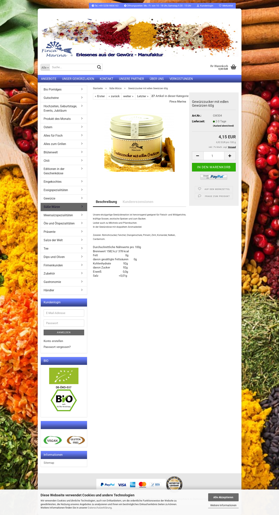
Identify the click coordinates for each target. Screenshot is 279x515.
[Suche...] (45, 67)
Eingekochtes (53, 181)
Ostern (48, 127)
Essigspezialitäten (56, 190)
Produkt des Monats (57, 119)
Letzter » (143, 96)
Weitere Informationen (223, 505)
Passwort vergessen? (57, 347)
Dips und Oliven (54, 257)
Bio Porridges (53, 89)
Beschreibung (106, 202)
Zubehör (49, 273)
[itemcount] (213, 155)
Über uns (157, 79)
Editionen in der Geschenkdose (54, 171)
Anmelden (64, 332)
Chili (47, 161)
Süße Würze (52, 207)
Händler (49, 290)
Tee (46, 248)
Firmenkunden (53, 265)
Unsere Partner (131, 79)
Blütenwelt (51, 152)
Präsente (49, 232)
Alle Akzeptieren (223, 497)
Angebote (48, 79)
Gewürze (49, 198)
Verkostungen (181, 79)
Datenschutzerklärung (100, 507)
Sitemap (49, 463)
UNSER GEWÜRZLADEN (78, 79)
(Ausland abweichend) (223, 126)
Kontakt (106, 79)
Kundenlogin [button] (205, 5)
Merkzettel (226, 5)
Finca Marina (177, 101)
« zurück (114, 96)
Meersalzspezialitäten (58, 215)
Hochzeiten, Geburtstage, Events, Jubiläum (60, 108)
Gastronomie (52, 282)
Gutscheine (51, 98)
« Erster (100, 96)
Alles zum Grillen (55, 144)
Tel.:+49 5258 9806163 (105, 5)
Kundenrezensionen (138, 202)
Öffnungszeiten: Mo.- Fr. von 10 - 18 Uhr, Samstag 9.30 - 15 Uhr (157, 5)
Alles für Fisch (53, 135)
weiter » (128, 96)
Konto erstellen (53, 341)
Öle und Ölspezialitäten (59, 223)
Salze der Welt (53, 240)
